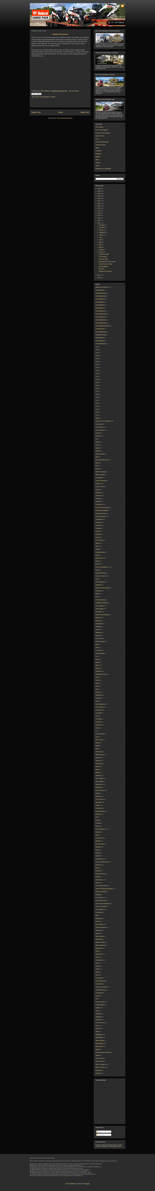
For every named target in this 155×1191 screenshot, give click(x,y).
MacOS (98, 743)
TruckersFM (99, 984)
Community (99, 504)
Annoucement (99, 427)
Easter (97, 555)
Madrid (97, 745)
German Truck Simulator (102, 614)
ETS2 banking (103, 256)
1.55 (97, 400)
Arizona (98, 433)
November (102, 227)
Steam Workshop (100, 945)
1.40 (97, 352)
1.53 (97, 394)
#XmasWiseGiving (101, 343)
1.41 (97, 355)
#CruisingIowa (100, 308)
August (101, 235)
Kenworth (98, 698)
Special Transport (100, 927)
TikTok (97, 165)
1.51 (97, 388)
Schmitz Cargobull (101, 891)
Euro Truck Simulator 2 (42, 97)
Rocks (97, 868)
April (100, 244)
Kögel (97, 701)
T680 (97, 951)
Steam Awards (100, 936)
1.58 (97, 409)
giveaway (98, 620)
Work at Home (100, 1061)
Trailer (97, 966)
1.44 (97, 364)
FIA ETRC (98, 591)
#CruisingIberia (100, 302)
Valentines (98, 1013)
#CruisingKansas (100, 311)
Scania (97, 882)
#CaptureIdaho (100, 290)
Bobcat (97, 463)
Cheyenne (98, 492)
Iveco (97, 686)
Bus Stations (99, 477)
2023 (99, 196)
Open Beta (99, 802)
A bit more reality (103, 259)
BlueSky (98, 157)
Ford (97, 597)
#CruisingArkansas (101, 293)
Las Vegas (98, 713)
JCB (97, 689)
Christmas (98, 495)
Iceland (98, 662)
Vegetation (99, 1017)
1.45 (97, 367)
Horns (97, 647)
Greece (98, 629)
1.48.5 (97, 379)
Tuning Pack (99, 993)
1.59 (97, 412)
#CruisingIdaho (100, 305)
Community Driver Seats (102, 507)
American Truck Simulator (103, 133)
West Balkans (99, 1043)
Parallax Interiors (100, 811)
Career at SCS (100, 486)
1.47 (97, 373)
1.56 (97, 403)
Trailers (98, 969)
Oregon (98, 805)
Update (98, 1007)
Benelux (98, 451)
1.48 (97, 376)
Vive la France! (100, 1022)
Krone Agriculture (100, 704)
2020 (99, 203)
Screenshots (99, 897)
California (98, 483)
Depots (98, 543)
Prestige (98, 823)
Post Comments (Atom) (64, 118)
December (102, 225)
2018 (99, 208)
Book (97, 466)
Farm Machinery (100, 582)
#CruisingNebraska (101, 323)
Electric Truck (99, 558)
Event (97, 570)
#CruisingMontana (101, 320)
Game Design (99, 609)
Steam (97, 933)
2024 (99, 193)
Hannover (98, 635)
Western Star (99, 1046)
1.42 (97, 358)
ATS (97, 445)
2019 (99, 206)
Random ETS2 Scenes (60, 34)
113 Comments (74, 91)
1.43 (97, 361)
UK (96, 999)
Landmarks (99, 710)
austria (97, 448)
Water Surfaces (100, 1040)
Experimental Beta (101, 573)
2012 (99, 223)
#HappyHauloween (101, 335)
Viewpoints (99, 1019)
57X (97, 415)
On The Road (99, 799)
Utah (97, 1011)
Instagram (98, 153)
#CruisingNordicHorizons (103, 326)
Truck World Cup (100, 981)
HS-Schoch (99, 650)
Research (98, 847)
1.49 (97, 382)
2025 (99, 191)
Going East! (99, 623)
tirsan (97, 963)
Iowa (97, 677)
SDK (97, 915)
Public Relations (100, 829)
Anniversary (99, 424)
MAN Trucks (99, 751)
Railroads (98, 832)
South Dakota (99, 924)
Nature (97, 772)
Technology (99, 954)
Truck (97, 975)
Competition (99, 519)
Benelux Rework (100, 454)
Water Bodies (99, 1037)
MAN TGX (101, 269)
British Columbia (100, 474)
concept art (99, 522)
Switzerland (99, 948)
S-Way (97, 876)
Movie (53, 97)
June (100, 240)
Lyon (97, 737)
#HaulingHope (100, 337)
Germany (98, 617)
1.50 (97, 385)
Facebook (98, 151)
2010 (99, 277)
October (101, 230)
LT (96, 731)
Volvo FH (98, 1028)
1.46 (97, 370)
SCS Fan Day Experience (103, 903)
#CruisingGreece (100, 299)
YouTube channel (100, 145)
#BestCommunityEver (102, 287)
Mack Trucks (99, 740)
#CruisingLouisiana (101, 314)
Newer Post (36, 112)
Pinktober (98, 814)
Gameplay (98, 611)
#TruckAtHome (100, 341)
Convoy (98, 537)
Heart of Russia (100, 641)
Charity (98, 489)
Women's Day (99, 1058)
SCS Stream (99, 912)
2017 (99, 210)
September (102, 232)
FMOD (97, 594)
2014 (99, 218)
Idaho (97, 665)
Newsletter (99, 787)
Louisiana (98, 725)
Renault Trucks (100, 844)
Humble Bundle (100, 653)
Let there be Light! (104, 254)
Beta (97, 457)
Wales (97, 1031)
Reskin (97, 850)
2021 (99, 201)
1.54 (97, 397)
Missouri (98, 757)
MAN (97, 748)
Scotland (98, 894)
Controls (98, 534)
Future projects (100, 606)
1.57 (97, 406)
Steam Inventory (100, 942)
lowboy (97, 728)
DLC (97, 546)
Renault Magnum (103, 266)
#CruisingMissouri (101, 317)
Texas (97, 957)
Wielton (98, 1049)
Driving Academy (100, 552)
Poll (97, 817)
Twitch (97, 148)
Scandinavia (99, 880)
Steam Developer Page (102, 142)
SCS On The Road (101, 906)
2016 (99, 213)
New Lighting (99, 781)
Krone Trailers (99, 707)
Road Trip (98, 865)
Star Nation (99, 930)
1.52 (97, 391)
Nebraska (98, 775)
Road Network (100, 859)
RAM (97, 835)
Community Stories (101, 513)
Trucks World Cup (101, 990)
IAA (97, 656)
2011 (99, 275)
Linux (97, 716)
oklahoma (98, 796)
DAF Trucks (99, 540)
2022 (99, 198)
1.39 (97, 349)
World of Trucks (100, 136)
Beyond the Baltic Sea (102, 460)
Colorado (98, 501)
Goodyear (98, 626)
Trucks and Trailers (101, 987)
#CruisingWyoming (101, 332)
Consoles (98, 528)
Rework (98, 856)
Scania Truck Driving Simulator (104, 888)
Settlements (99, 918)
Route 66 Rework (100, 874)
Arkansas (98, 436)
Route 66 (98, 871)
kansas (98, 692)
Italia (97, 683)
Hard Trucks (99, 638)
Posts (99, 1131)
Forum (97, 139)
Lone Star (98, 722)
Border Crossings (100, 472)
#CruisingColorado (101, 296)
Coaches (98, 498)
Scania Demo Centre (101, 885)
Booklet (98, 469)
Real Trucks (99, 838)
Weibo (97, 159)
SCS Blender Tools (101, 900)
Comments (100, 1135)
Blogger (87, 1183)
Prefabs (98, 820)
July (100, 237)
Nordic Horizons (100, 790)
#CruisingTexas (100, 329)
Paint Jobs (98, 808)
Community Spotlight (101, 510)
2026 (99, 188)
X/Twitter (98, 163)
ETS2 (97, 564)
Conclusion (99, 525)
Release (98, 841)
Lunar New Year (100, 734)
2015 (99, 215)
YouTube (98, 1073)
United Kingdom (100, 1005)
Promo (97, 826)
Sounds (98, 921)
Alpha (97, 418)
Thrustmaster (99, 960)
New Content (99, 778)
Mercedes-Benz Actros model (107, 261)
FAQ (97, 579)
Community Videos (101, 516)
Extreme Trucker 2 (101, 576)
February (101, 249)
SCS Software (99, 127)
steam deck (99, 939)
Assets (97, 442)
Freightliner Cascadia (101, 603)
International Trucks (101, 674)
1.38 (97, 346)
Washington (99, 1034)
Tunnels (98, 996)
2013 (99, 220)
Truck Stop (99, 978)
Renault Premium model (105, 264)
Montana (98, 760)
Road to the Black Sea (102, 862)
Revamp (98, 853)
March (101, 247)
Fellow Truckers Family (102, 588)
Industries (98, 671)
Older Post (85, 112)
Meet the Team (100, 754)
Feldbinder (99, 585)
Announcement (100, 430)
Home (60, 112)
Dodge (97, 549)
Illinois (97, 668)
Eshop (97, 561)
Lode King (98, 719)
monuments (99, 763)
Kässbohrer (99, 695)
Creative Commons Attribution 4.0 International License (109, 1145)
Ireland (97, 680)
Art (96, 439)
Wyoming (98, 1070)
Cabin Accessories (101, 480)
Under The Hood (100, 1002)
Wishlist (98, 1055)
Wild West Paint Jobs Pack (103, 1052)
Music (97, 769)
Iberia (97, 659)
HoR (97, 644)
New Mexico (99, 784)
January (101, 252)
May (100, 242)
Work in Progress (100, 1064)
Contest (98, 531)
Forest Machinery (100, 600)
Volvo (97, 1025)
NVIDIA (98, 793)
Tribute (97, 972)
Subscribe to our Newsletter (103, 168)
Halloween (98, 632)
